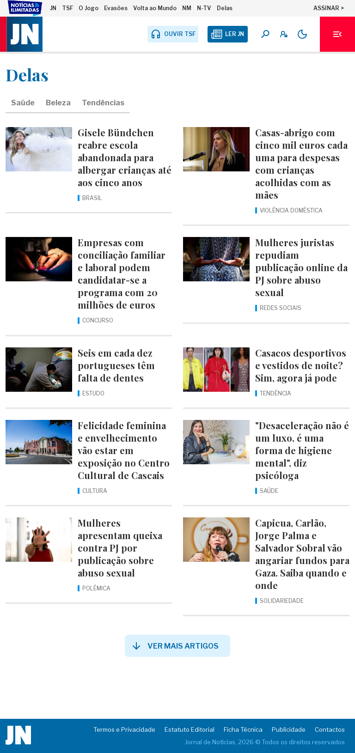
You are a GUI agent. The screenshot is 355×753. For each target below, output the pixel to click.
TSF (67, 8)
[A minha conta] (283, 34)
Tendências (103, 102)
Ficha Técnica (243, 729)
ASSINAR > (328, 8)
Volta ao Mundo (155, 8)
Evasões (116, 8)
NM (186, 8)
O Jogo (88, 8)
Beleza (58, 102)
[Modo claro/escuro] (302, 34)
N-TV (204, 8)
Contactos (330, 729)
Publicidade (289, 729)
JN (53, 8)
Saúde (23, 102)
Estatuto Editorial (189, 729)
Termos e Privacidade (124, 729)
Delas (225, 8)
